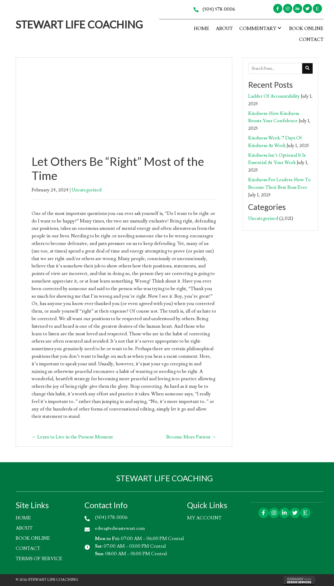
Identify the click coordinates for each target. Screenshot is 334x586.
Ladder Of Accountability (274, 96)
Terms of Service (39, 559)
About (24, 528)
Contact (28, 549)
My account (204, 518)
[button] (277, 8)
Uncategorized (86, 190)
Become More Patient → (191, 437)
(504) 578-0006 (218, 9)
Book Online (33, 538)
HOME (23, 518)
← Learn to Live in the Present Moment (72, 437)
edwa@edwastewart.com (120, 528)
